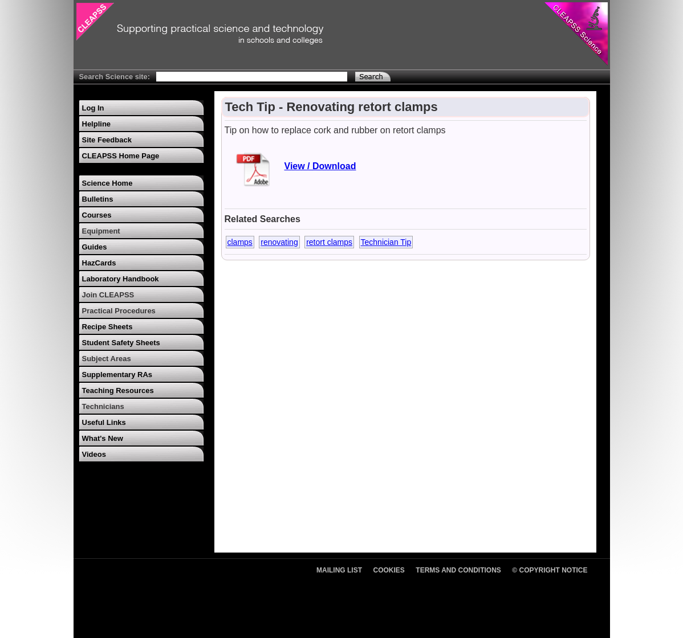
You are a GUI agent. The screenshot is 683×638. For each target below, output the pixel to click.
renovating (279, 242)
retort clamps (329, 242)
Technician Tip (386, 242)
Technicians (103, 406)
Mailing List (339, 570)
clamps (240, 242)
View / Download (320, 166)
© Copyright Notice (549, 570)
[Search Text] (251, 76)
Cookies (389, 570)
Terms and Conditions (458, 570)
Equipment (101, 231)
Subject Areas (106, 358)
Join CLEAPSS (108, 295)
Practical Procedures (119, 310)
